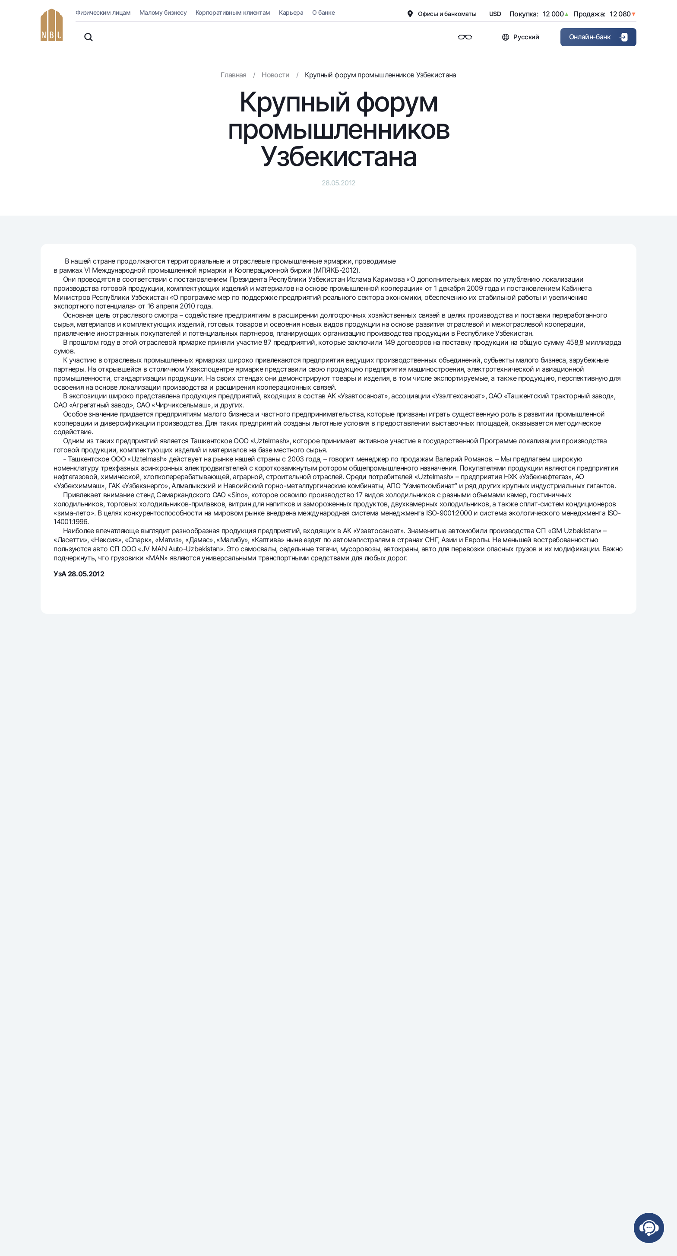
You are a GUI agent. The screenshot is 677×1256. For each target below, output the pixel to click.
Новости (276, 74)
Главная (234, 74)
